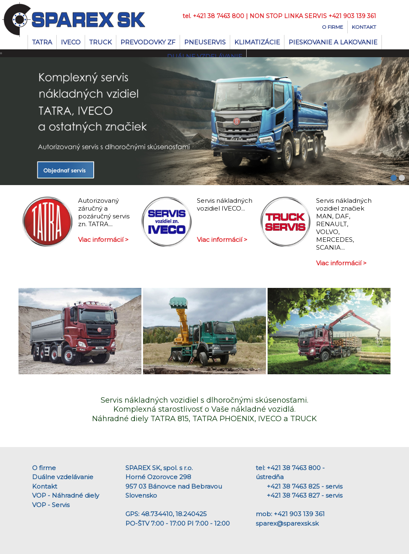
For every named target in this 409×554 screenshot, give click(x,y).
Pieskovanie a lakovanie (333, 42)
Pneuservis (205, 42)
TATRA (42, 42)
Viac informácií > (103, 239)
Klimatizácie (257, 42)
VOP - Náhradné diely (65, 495)
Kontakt (364, 27)
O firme (332, 27)
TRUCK (100, 42)
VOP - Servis (50, 505)
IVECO (71, 42)
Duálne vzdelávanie (62, 477)
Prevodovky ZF (148, 42)
